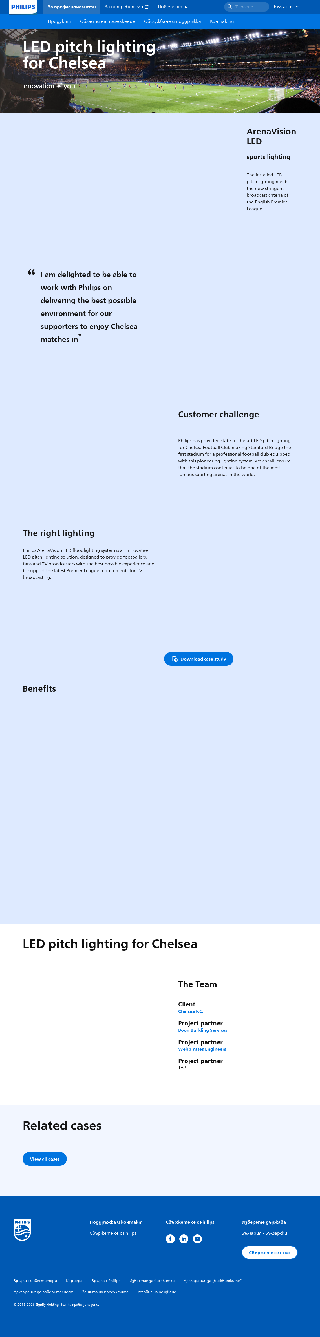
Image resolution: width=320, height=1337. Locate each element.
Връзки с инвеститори (35, 1281)
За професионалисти (72, 6)
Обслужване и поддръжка (172, 21)
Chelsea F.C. (190, 1011)
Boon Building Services (202, 1030)
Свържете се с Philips (113, 1233)
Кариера (74, 1281)
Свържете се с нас (269, 1252)
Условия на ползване (157, 1292)
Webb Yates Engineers (202, 1049)
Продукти (59, 21)
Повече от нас (174, 6)
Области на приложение (107, 21)
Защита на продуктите (105, 1292)
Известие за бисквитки (152, 1281)
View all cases (44, 1159)
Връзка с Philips (106, 1281)
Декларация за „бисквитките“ (213, 1281)
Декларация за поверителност (43, 1292)
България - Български (264, 1233)
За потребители (127, 6)
